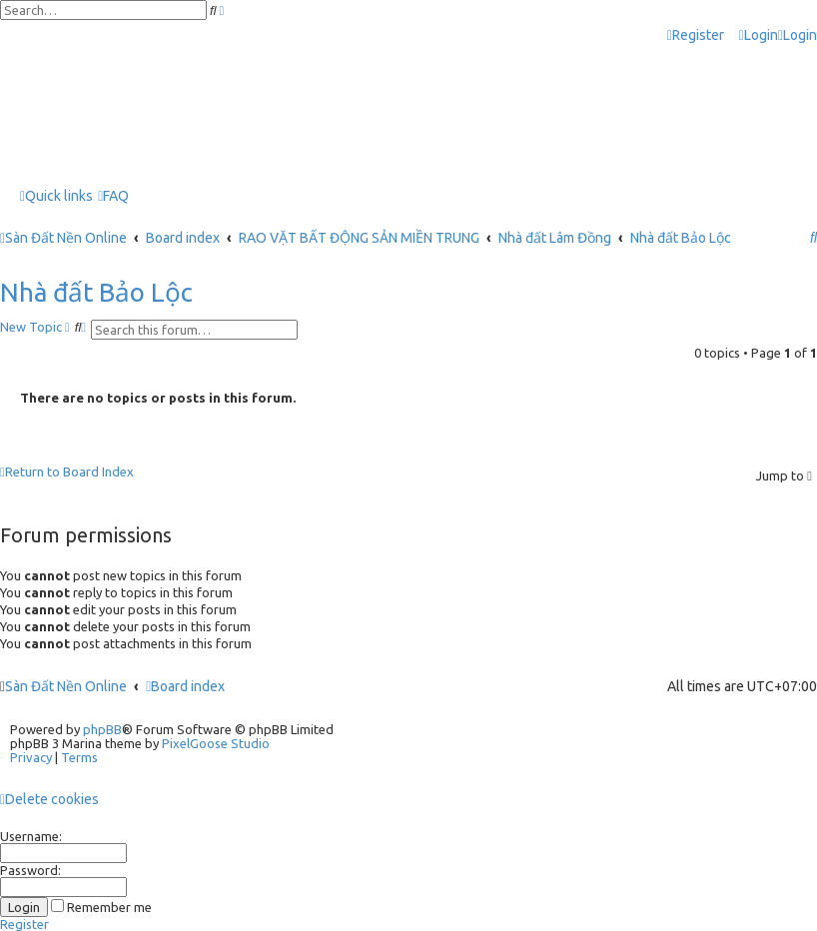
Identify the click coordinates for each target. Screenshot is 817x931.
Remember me (101, 907)
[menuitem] (758, 35)
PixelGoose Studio (216, 743)
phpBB (102, 729)
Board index (185, 686)
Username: (31, 836)
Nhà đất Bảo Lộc (96, 292)
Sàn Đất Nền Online (66, 686)
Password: (30, 870)
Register (24, 924)
